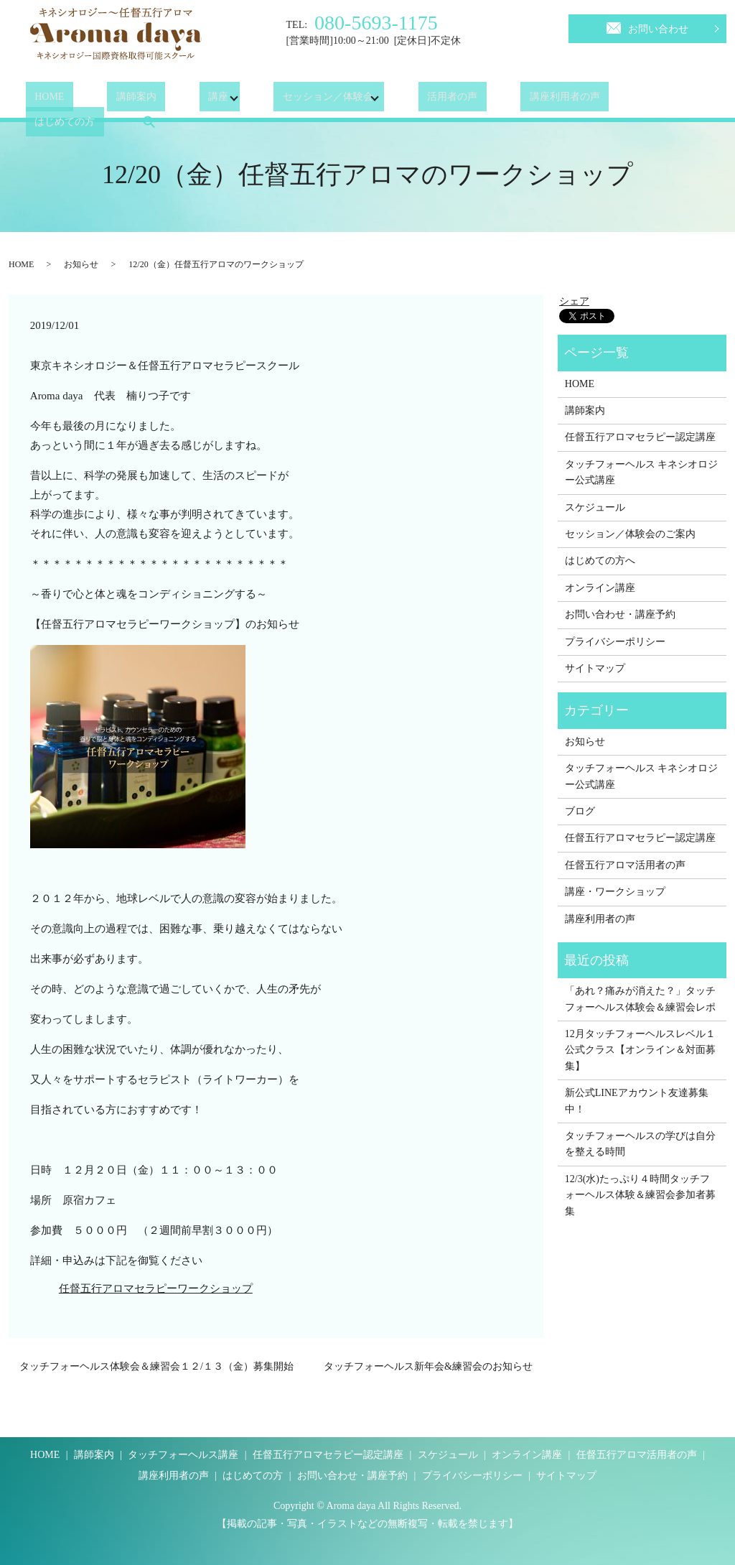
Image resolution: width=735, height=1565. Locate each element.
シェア (574, 301)
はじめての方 (602, 100)
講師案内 (110, 100)
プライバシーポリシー (615, 641)
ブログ (580, 811)
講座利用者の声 (502, 100)
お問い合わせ (647, 26)
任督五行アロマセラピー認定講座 (640, 437)
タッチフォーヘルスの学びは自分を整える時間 (640, 1143)
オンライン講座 (600, 587)
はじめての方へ (600, 560)
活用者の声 (408, 100)
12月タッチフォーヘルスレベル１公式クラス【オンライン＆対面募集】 (640, 1050)
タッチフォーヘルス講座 (183, 1454)
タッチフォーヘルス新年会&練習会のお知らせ (428, 1366)
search (677, 100)
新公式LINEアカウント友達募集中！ (636, 1100)
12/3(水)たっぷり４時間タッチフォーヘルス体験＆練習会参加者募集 (640, 1195)
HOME (40, 100)
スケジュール (595, 507)
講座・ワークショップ (615, 891)
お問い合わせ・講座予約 (620, 614)
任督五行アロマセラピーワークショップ (156, 1288)
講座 (174, 100)
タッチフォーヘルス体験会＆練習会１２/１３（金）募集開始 (156, 1366)
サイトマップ (595, 668)
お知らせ (81, 264)
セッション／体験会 (283, 100)
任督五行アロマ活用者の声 (625, 865)
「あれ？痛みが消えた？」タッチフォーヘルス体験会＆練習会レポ (642, 998)
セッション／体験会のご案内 (630, 534)
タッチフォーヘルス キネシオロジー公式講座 (641, 472)
